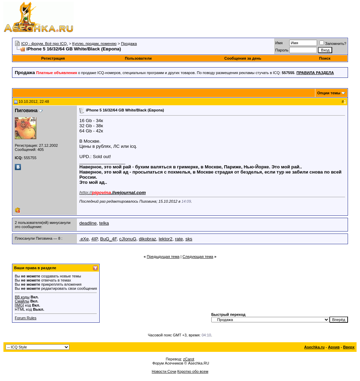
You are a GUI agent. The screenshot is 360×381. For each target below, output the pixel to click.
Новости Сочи (164, 371)
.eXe (84, 238)
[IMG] (19, 305)
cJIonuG (127, 238)
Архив (334, 347)
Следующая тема (197, 256)
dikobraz (147, 238)
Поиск (324, 58)
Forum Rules (25, 318)
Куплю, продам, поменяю (94, 43)
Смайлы (22, 301)
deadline (88, 223)
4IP (94, 238)
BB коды (22, 297)
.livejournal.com (112, 192)
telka (104, 223)
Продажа (129, 43)
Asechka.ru (314, 347)
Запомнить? (332, 43)
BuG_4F (108, 238)
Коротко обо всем (192, 371)
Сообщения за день (242, 58)
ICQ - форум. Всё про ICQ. (44, 43)
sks (188, 238)
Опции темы (328, 93)
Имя (278, 43)
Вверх (349, 347)
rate (179, 238)
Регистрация (53, 58)
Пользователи (138, 58)
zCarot (188, 359)
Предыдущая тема (163, 256)
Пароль (281, 50)
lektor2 (165, 238)
